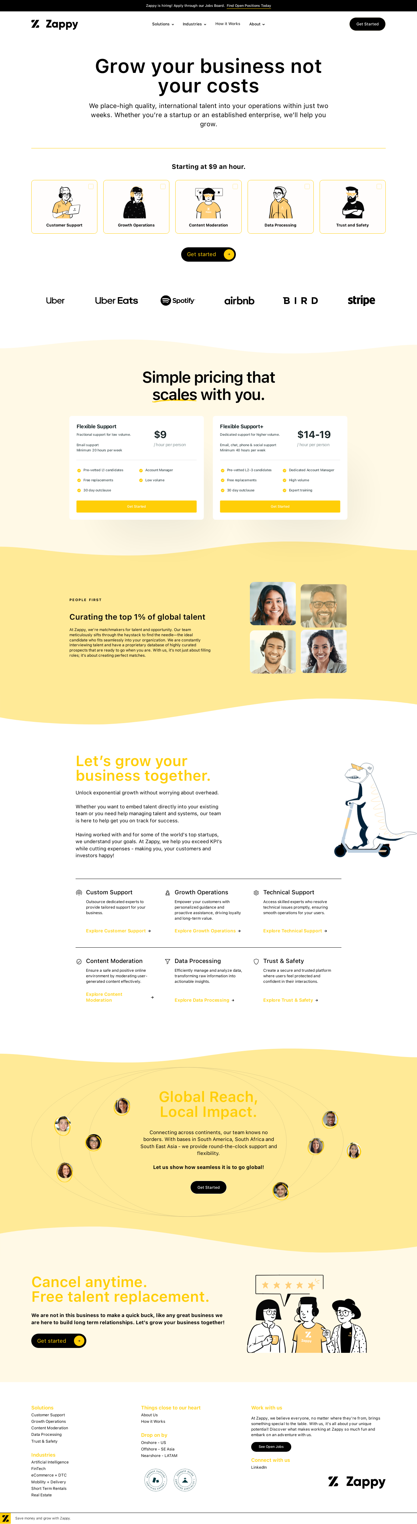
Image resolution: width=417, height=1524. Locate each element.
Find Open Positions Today (249, 6)
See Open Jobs (271, 1447)
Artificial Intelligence (50, 1462)
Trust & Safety (44, 1441)
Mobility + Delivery (48, 1482)
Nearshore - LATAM (159, 1455)
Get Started (367, 24)
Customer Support (48, 1415)
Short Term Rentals (48, 1488)
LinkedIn (259, 1467)
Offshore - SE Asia (158, 1449)
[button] (163, 24)
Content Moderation (49, 1428)
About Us (149, 1415)
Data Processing (46, 1434)
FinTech (38, 1468)
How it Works (227, 23)
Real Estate (41, 1495)
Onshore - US (153, 1442)
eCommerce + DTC (49, 1475)
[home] (54, 24)
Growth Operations (48, 1421)
